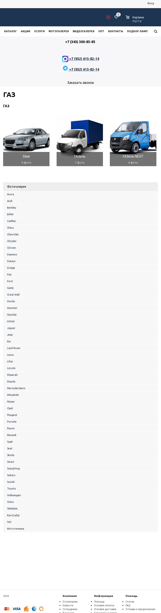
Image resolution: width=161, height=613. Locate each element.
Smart (10, 461)
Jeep (10, 334)
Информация (103, 595)
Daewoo (12, 254)
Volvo (10, 502)
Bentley (11, 207)
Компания (70, 595)
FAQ (128, 605)
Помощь (132, 595)
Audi (9, 201)
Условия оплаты (104, 605)
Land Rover (14, 348)
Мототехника (15, 528)
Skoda (10, 455)
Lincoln (11, 368)
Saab (10, 441)
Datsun (11, 261)
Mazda (11, 381)
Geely (10, 288)
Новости (68, 605)
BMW (10, 214)
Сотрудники (70, 609)
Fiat (9, 274)
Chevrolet (13, 234)
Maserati (12, 374)
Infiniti (11, 321)
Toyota (11, 488)
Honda (11, 301)
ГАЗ (9, 522)
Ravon (11, 428)
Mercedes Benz (16, 388)
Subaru (11, 475)
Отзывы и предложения (140, 609)
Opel (10, 408)
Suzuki (11, 481)
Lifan (10, 361)
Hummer (12, 308)
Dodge (11, 267)
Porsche (12, 421)
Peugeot (12, 415)
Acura (10, 194)
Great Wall (13, 294)
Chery (10, 227)
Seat (9, 448)
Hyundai (12, 314)
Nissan (11, 401)
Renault (11, 435)
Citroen (11, 247)
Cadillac (11, 221)
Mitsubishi (13, 395)
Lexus (10, 354)
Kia (9, 341)
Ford (10, 281)
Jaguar (11, 328)
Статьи (130, 601)
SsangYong (13, 468)
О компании (70, 601)
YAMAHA (12, 508)
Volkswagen (14, 495)
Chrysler (12, 241)
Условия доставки (105, 609)
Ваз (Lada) (13, 515)
